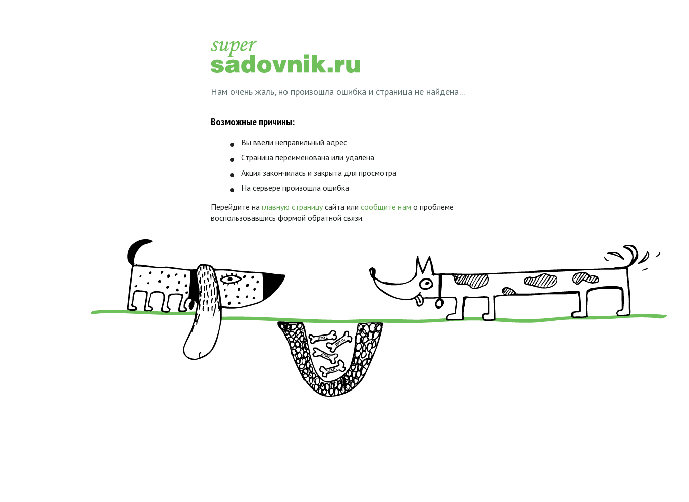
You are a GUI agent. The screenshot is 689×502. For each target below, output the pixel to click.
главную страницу (292, 207)
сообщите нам (386, 207)
